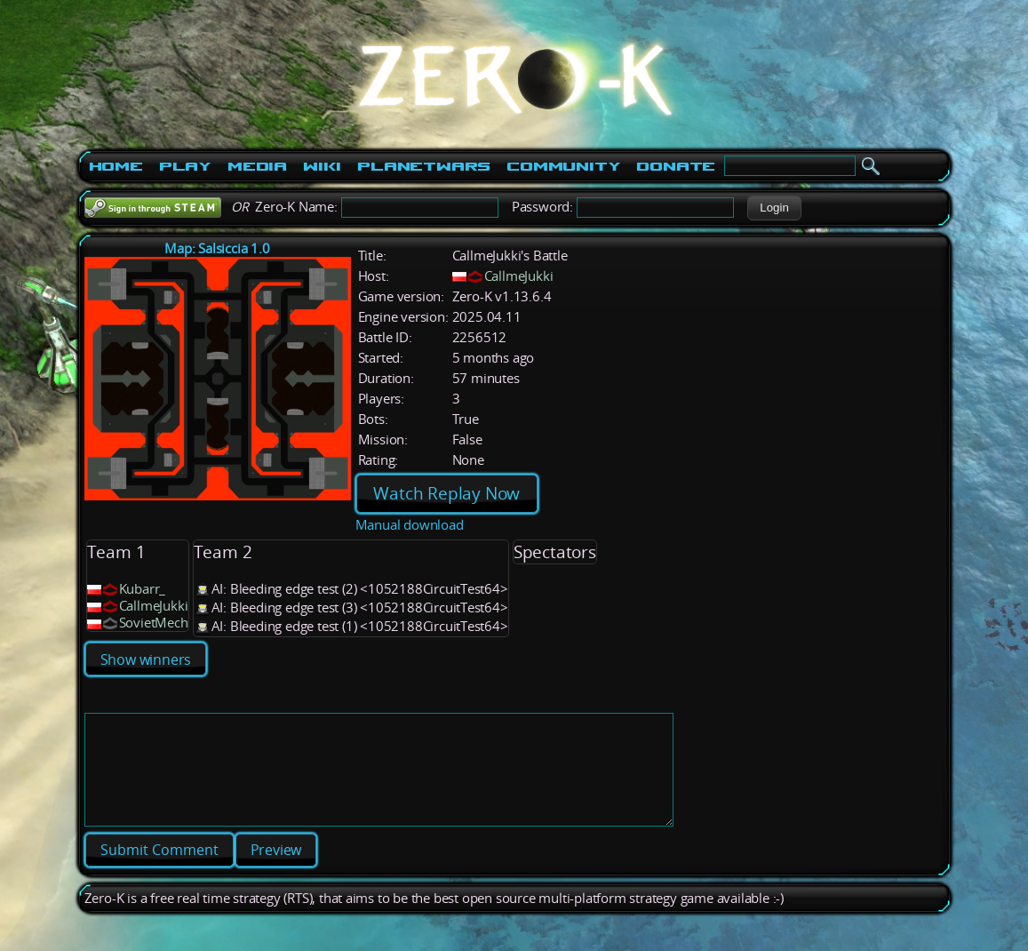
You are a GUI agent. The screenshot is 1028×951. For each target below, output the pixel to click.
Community (563, 166)
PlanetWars (423, 166)
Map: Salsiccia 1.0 (216, 248)
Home (116, 166)
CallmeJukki (519, 276)
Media (257, 166)
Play (185, 166)
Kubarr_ (142, 588)
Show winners (146, 659)
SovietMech (153, 622)
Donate (675, 166)
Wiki (322, 166)
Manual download (409, 524)
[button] (774, 208)
